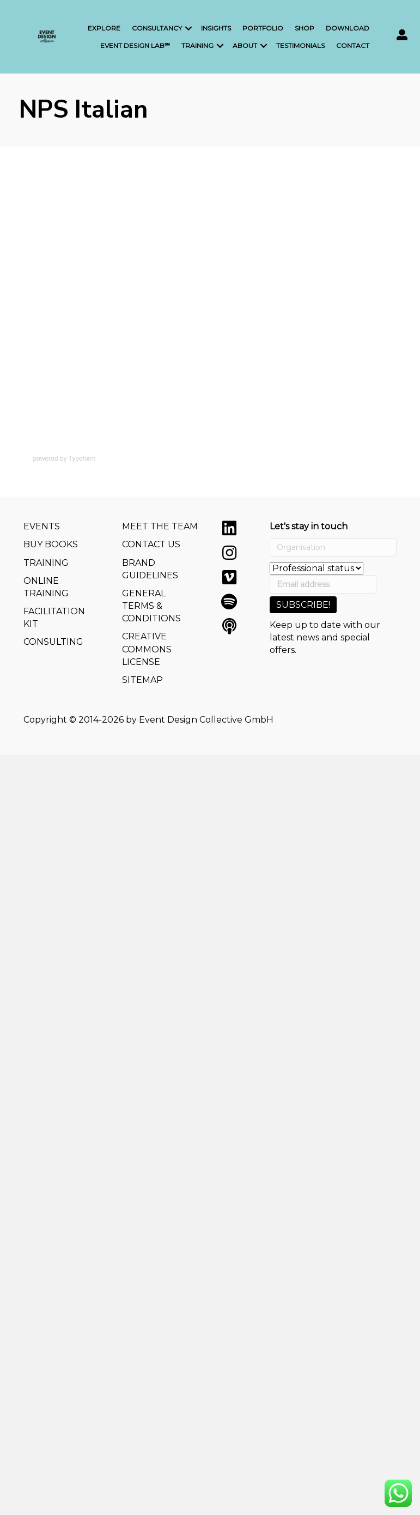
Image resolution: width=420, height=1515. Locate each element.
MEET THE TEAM (160, 526)
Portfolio (262, 28)
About (245, 45)
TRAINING (46, 563)
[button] (229, 528)
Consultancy (157, 28)
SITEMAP (142, 680)
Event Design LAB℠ (135, 45)
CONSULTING (53, 642)
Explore (104, 28)
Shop (304, 28)
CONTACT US (151, 544)
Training (197, 45)
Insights (216, 28)
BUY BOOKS (50, 544)
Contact (352, 45)
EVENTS (41, 526)
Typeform (82, 458)
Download (347, 28)
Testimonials (300, 45)
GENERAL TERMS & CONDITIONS (151, 606)
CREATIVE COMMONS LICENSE (147, 649)
